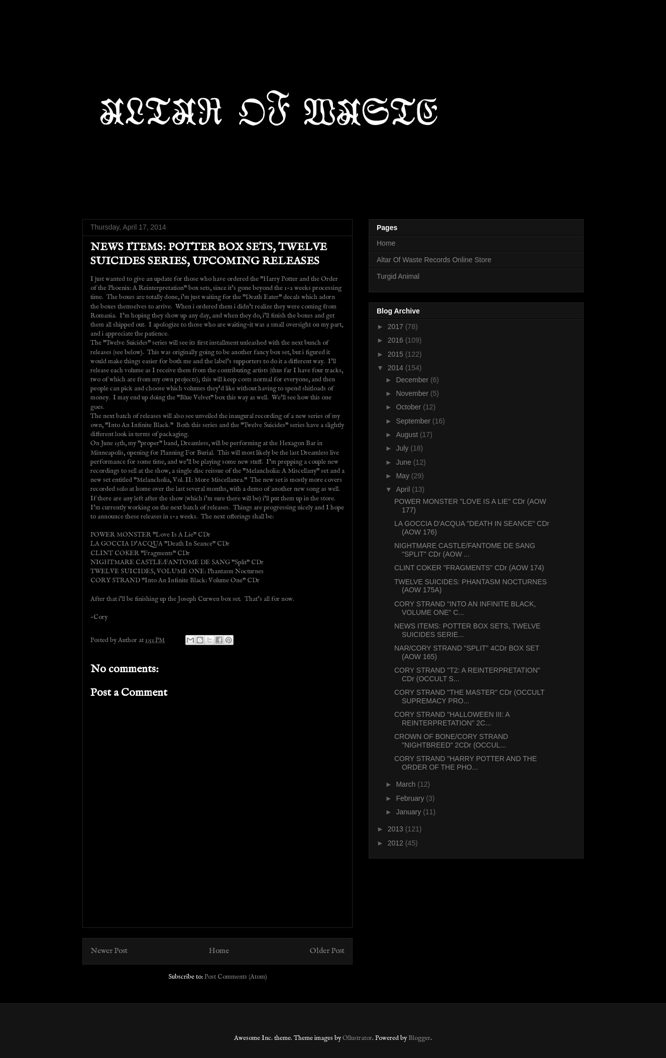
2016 (396, 340)
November (413, 393)
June (404, 462)
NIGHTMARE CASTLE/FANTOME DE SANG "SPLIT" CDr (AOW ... (464, 550)
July (403, 448)
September (414, 421)
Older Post (327, 951)
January (409, 812)
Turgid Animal (398, 276)
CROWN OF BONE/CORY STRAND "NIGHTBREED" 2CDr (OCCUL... (451, 740)
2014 (396, 368)
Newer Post (109, 951)
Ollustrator (357, 1038)
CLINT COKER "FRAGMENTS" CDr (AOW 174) (469, 568)
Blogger (419, 1038)
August (407, 435)
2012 (396, 843)
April (404, 489)
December (413, 380)
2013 (396, 829)
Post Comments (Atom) (235, 977)
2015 (396, 354)
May (403, 476)
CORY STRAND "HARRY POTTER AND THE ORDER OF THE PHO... (465, 763)
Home (219, 951)
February (411, 798)
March (406, 784)
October (409, 407)
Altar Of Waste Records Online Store (434, 260)
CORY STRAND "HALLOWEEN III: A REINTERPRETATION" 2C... (451, 718)
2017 (396, 327)
